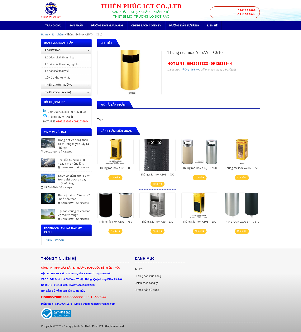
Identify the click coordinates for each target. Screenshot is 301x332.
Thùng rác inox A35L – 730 (115, 221)
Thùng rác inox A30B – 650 (199, 221)
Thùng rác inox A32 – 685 (115, 168)
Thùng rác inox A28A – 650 (241, 168)
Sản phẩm (76, 25)
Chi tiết (115, 177)
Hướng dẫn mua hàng (107, 25)
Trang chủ (53, 25)
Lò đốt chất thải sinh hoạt (60, 57)
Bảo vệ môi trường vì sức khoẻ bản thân (74, 197)
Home (44, 34)
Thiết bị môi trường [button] (67, 84)
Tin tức (139, 269)
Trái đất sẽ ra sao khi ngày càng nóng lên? (71, 161)
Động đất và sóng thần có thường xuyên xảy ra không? (73, 143)
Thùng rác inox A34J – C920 (200, 168)
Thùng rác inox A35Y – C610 (241, 221)
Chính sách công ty (146, 25)
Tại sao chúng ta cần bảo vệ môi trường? (74, 213)
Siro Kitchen (55, 240)
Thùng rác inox (190, 69)
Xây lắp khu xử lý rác (57, 77)
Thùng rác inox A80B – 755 (157, 174)
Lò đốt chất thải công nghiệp (62, 64)
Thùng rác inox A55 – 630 (157, 221)
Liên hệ (212, 25)
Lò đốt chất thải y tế (57, 70)
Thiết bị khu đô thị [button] (67, 92)
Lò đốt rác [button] (67, 50)
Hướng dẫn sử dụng (184, 25)
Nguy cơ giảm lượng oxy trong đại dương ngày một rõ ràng (74, 179)
